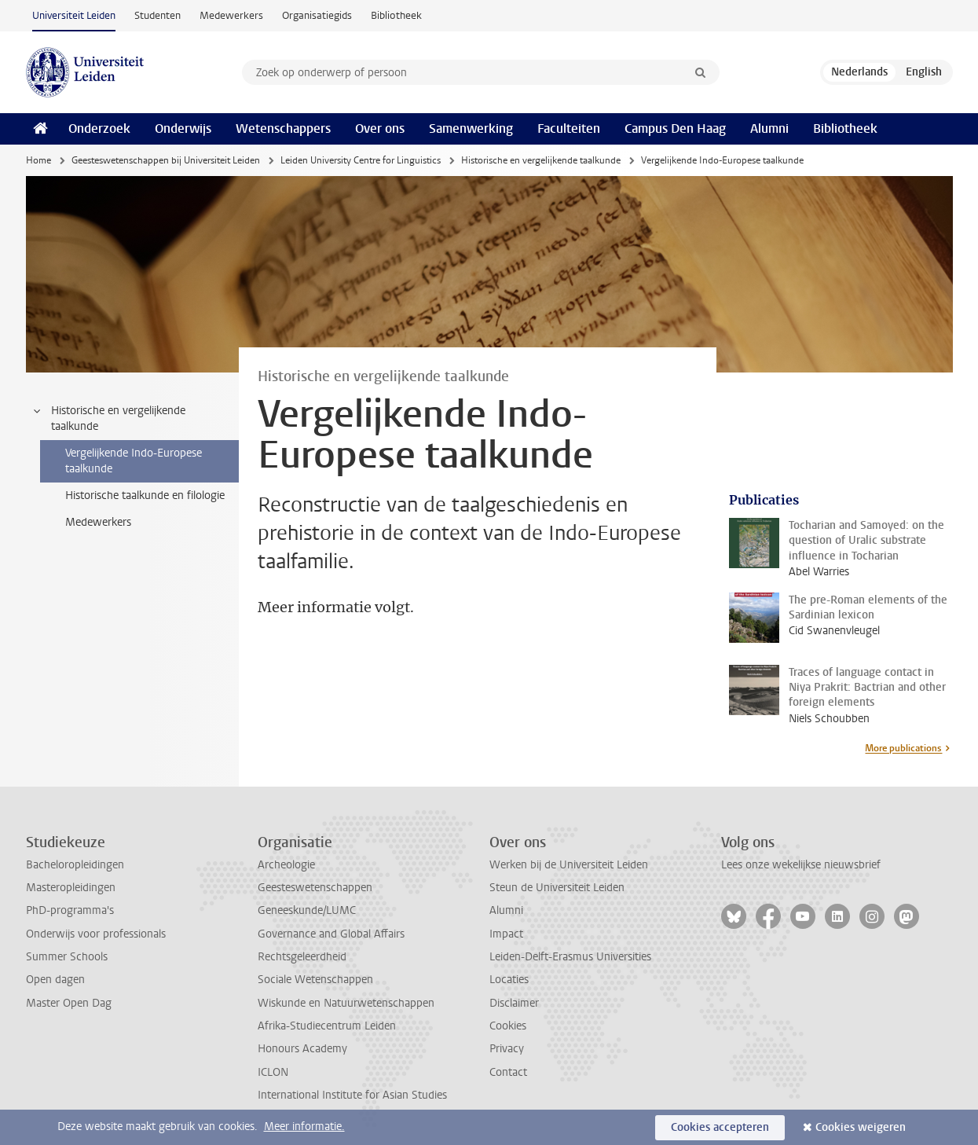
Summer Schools (67, 956)
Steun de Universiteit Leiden (557, 887)
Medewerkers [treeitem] (98, 522)
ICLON (273, 1072)
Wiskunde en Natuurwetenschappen (346, 1003)
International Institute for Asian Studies (352, 1095)
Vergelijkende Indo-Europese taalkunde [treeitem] (133, 461)
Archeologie (286, 864)
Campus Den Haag (675, 128)
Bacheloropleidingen (75, 864)
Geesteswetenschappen (315, 887)
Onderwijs (183, 128)
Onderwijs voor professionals (96, 934)
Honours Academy (302, 1048)
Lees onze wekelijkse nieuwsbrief (801, 864)
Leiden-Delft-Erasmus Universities (570, 956)
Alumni (769, 128)
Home (38, 160)
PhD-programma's (70, 910)
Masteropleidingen (70, 887)
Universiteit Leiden (73, 15)
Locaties (509, 979)
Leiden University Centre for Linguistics (360, 160)
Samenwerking (471, 128)
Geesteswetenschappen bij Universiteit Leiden (165, 160)
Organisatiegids (317, 15)
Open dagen (55, 979)
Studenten (157, 15)
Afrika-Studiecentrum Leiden (327, 1025)
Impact (506, 934)
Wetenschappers (283, 128)
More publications (903, 748)
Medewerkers (231, 15)
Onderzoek (99, 128)
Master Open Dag (69, 1003)
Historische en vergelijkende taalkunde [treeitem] (108, 418)
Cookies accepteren (720, 1127)
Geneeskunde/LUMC (307, 910)
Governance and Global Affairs (331, 934)
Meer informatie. (304, 1126)
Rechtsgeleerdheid (302, 956)
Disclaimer (514, 1003)
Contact (508, 1072)
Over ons (380, 128)
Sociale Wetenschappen (315, 979)
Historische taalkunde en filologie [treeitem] (145, 495)
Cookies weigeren (860, 1127)
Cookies (507, 1025)
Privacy (506, 1048)
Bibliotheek (396, 15)
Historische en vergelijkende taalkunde (541, 160)
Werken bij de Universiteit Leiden (568, 864)
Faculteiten (568, 128)
